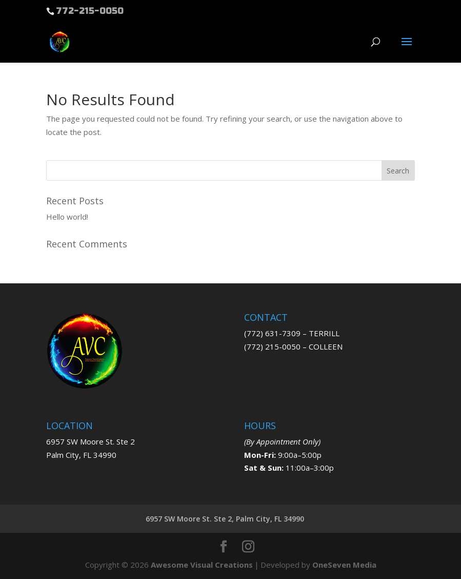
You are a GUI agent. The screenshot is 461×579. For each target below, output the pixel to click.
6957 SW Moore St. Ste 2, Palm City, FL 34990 (225, 519)
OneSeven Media (344, 564)
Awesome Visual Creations (202, 564)
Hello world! (67, 216)
